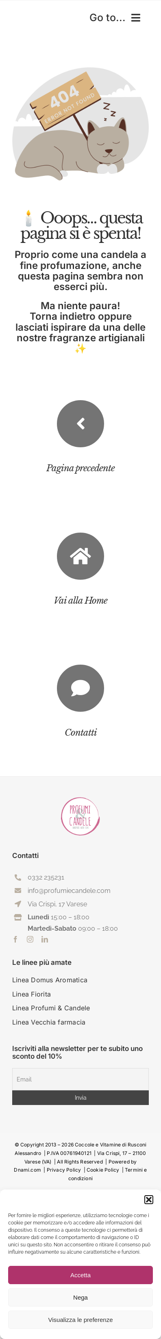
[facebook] (15, 939)
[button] (149, 1200)
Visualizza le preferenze (80, 1319)
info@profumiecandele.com (69, 891)
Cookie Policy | (106, 1170)
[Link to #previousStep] (80, 423)
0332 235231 (46, 877)
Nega (80, 1297)
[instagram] (30, 939)
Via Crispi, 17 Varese (57, 904)
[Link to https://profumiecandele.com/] (80, 556)
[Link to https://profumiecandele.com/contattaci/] (80, 688)
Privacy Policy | (67, 1170)
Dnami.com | (30, 1170)
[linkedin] (44, 939)
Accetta (80, 1275)
